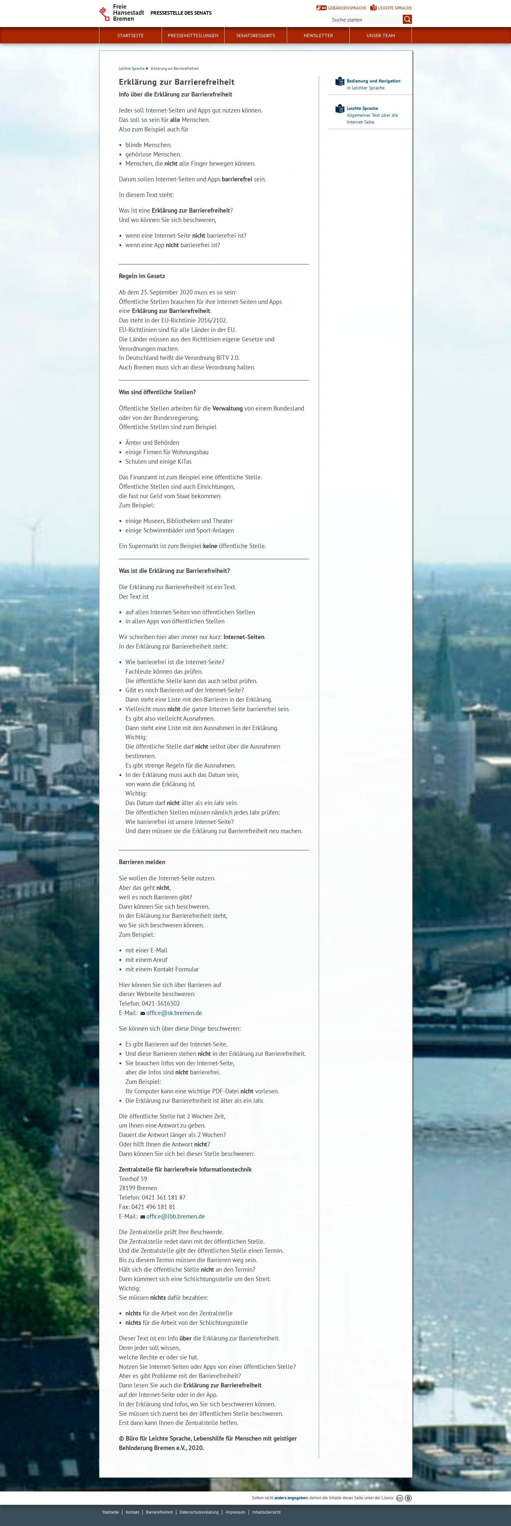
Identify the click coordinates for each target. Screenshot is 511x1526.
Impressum (235, 1512)
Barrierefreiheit (159, 1512)
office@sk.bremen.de (170, 1013)
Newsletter (318, 35)
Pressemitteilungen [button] (193, 35)
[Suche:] (371, 19)
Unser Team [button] (381, 35)
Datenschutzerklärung (199, 1512)
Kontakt (132, 1512)
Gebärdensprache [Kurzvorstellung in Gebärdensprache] (347, 8)
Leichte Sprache (133, 68)
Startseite (130, 35)
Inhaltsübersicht (266, 1512)
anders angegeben (291, 1498)
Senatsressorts (255, 35)
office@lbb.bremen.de (172, 1216)
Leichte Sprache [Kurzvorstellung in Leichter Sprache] (395, 8)
